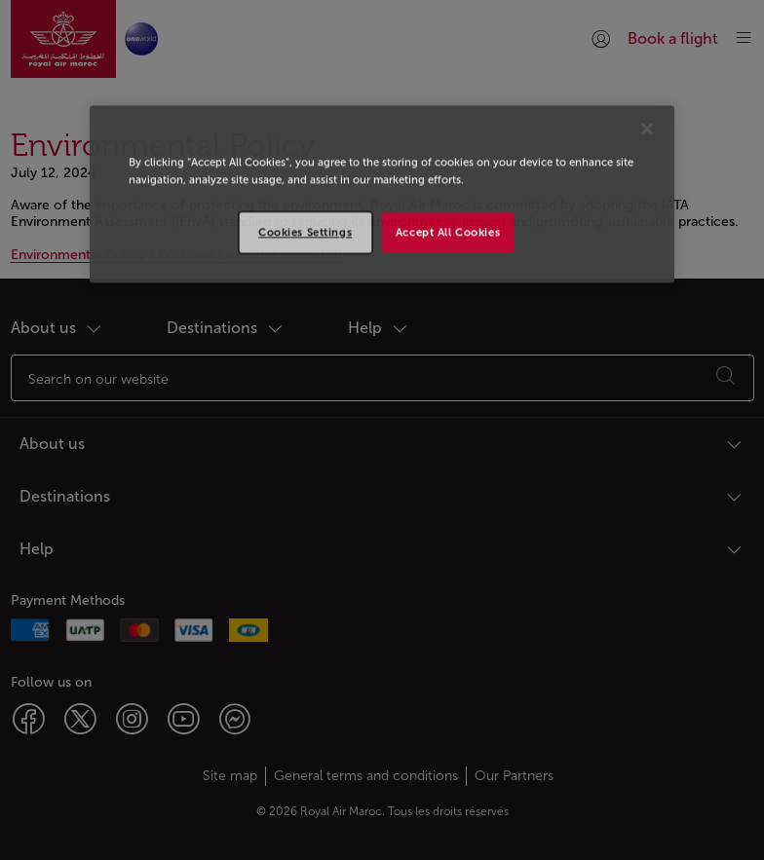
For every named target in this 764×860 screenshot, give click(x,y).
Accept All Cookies (448, 232)
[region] (382, 194)
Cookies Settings (305, 232)
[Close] (647, 129)
